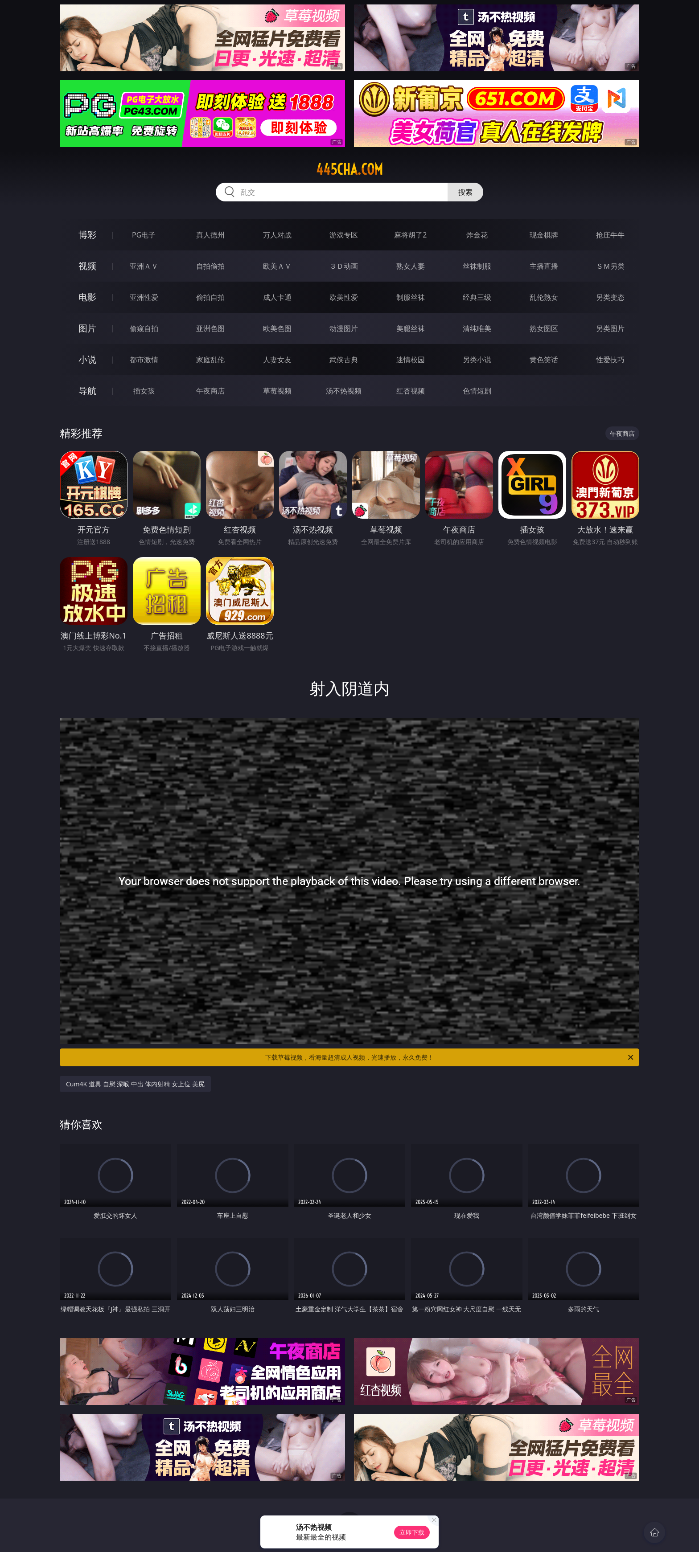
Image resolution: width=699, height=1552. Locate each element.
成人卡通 (277, 297)
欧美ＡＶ (277, 266)
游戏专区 (343, 235)
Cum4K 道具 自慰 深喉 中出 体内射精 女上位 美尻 (135, 1084)
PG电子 (144, 235)
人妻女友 (277, 359)
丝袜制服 (477, 266)
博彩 (87, 235)
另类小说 (477, 359)
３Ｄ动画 (343, 266)
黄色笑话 (544, 359)
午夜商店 (210, 391)
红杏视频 (410, 391)
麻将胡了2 (410, 235)
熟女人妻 (410, 266)
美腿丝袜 (410, 328)
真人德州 (210, 235)
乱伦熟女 (544, 297)
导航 (87, 391)
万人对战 (277, 235)
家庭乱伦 (210, 359)
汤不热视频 (344, 391)
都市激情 (144, 359)
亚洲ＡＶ (144, 266)
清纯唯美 (477, 328)
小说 (87, 359)
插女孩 (144, 391)
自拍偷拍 (210, 266)
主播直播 (544, 266)
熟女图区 (544, 328)
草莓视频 (277, 391)
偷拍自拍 (210, 297)
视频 (87, 266)
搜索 (465, 192)
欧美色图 (277, 328)
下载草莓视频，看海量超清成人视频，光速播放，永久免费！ (450, 1057)
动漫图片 (343, 328)
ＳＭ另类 (610, 266)
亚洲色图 (210, 328)
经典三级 (477, 297)
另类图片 (610, 328)
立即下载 (411, 1532)
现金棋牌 (544, 235)
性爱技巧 (610, 359)
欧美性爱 (343, 297)
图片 (87, 328)
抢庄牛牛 (610, 235)
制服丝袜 (410, 297)
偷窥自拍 (144, 328)
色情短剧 (477, 391)
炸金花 (477, 235)
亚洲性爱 (144, 297)
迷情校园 (410, 359)
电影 (87, 297)
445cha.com (349, 169)
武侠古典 (343, 359)
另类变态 (610, 297)
